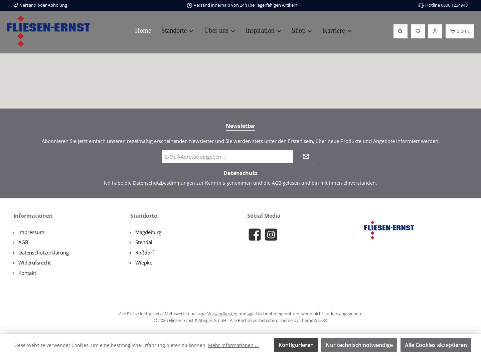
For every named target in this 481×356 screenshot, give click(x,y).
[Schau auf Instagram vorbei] (271, 234)
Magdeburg (148, 232)
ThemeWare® (313, 320)
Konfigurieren (296, 345)
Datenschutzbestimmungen (164, 183)
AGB (276, 183)
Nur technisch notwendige (359, 345)
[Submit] (306, 156)
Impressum (31, 232)
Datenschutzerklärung (43, 252)
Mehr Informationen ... (233, 345)
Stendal (143, 242)
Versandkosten (222, 314)
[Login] (435, 31)
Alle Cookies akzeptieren (436, 345)
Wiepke (143, 262)
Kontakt (27, 273)
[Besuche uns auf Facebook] (254, 234)
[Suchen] (400, 31)
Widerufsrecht (34, 262)
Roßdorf (144, 252)
